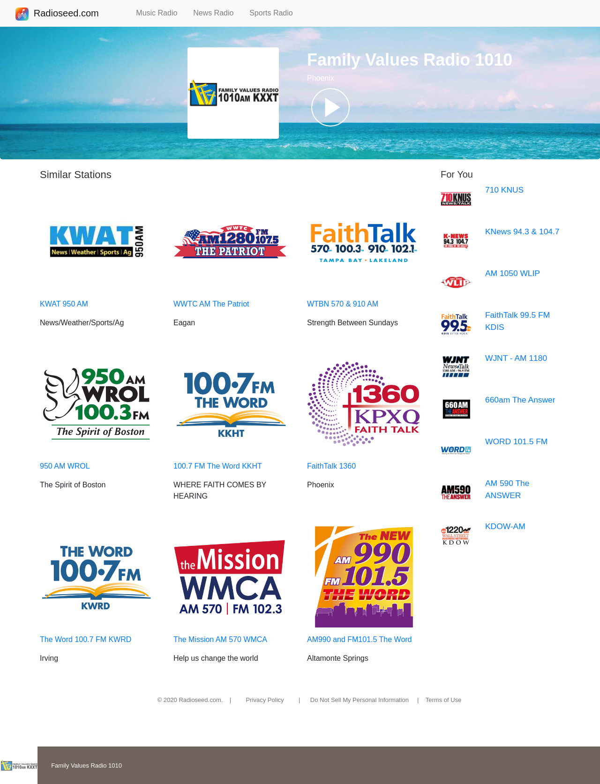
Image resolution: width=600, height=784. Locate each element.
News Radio (217, 13)
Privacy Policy (265, 699)
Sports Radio (275, 13)
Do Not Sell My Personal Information (359, 699)
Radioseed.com (66, 14)
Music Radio (161, 13)
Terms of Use (444, 699)
